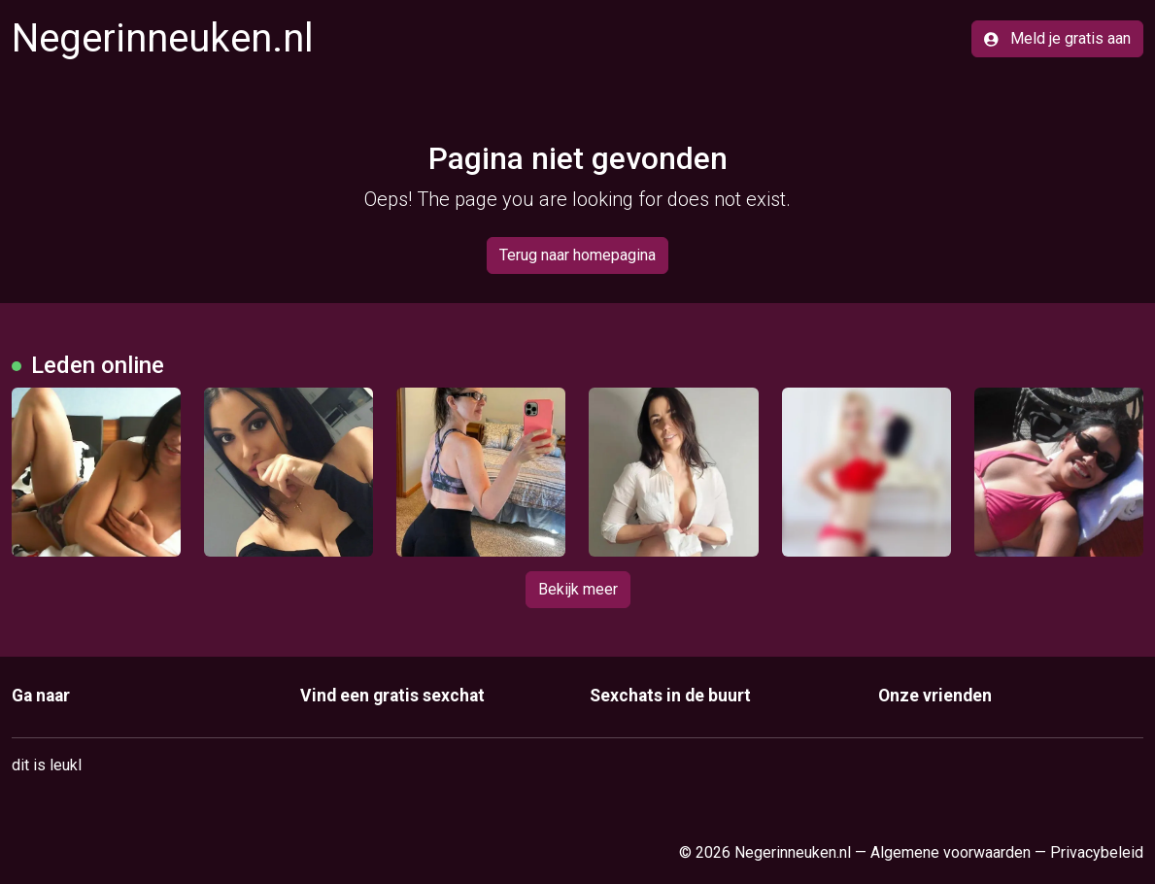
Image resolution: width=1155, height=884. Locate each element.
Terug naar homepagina (577, 255)
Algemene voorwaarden (950, 852)
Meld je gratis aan (1057, 38)
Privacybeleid (1096, 852)
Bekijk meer (578, 589)
